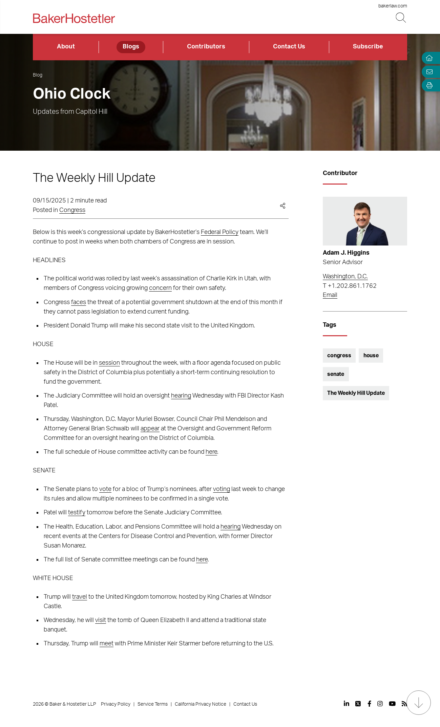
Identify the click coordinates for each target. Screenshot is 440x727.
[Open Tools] (428, 85)
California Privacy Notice (200, 704)
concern (160, 288)
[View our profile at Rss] (404, 704)
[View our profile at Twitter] (358, 704)
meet (106, 644)
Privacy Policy (115, 704)
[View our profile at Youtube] (392, 704)
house (371, 355)
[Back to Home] (74, 18)
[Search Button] (401, 17)
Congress (72, 210)
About (66, 47)
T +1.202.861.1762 (350, 286)
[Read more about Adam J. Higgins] (365, 221)
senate (335, 374)
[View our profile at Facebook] (369, 704)
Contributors (206, 47)
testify (76, 513)
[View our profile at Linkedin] (346, 704)
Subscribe (368, 47)
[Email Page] (428, 71)
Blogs (131, 47)
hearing (181, 396)
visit (100, 620)
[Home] (428, 58)
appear (150, 429)
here (211, 452)
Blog (37, 75)
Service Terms (153, 704)
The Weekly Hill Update (355, 393)
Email (330, 295)
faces (78, 302)
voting (221, 489)
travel (79, 597)
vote (105, 489)
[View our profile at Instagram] (380, 704)
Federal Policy (219, 232)
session (109, 363)
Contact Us (289, 47)
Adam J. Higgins (346, 253)
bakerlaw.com (392, 6)
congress (339, 355)
